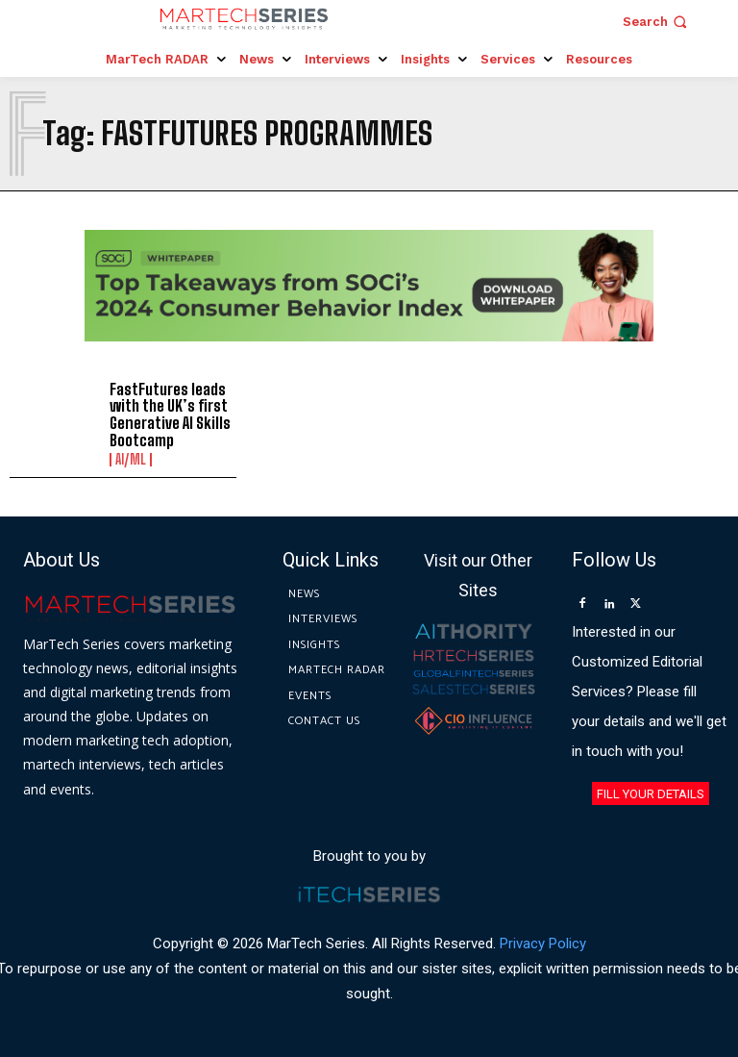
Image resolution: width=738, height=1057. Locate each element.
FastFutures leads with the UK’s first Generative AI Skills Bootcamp (170, 414)
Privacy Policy (543, 944)
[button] (657, 21)
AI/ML (130, 459)
